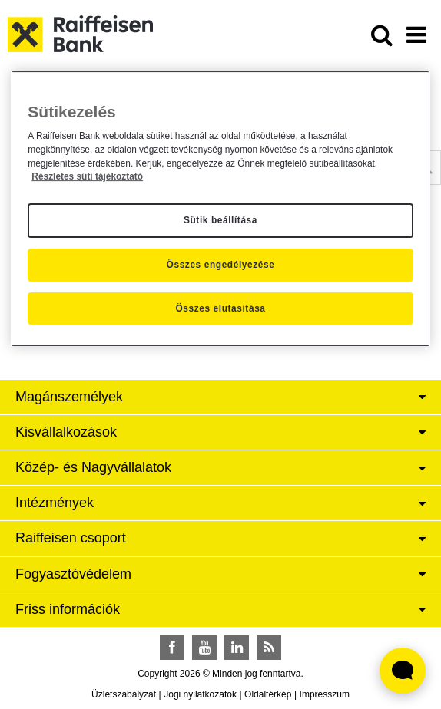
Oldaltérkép (267, 694)
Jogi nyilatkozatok (200, 694)
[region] (220, 209)
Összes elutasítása (220, 308)
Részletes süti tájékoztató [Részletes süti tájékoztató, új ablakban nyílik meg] (87, 177)
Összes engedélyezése (221, 264)
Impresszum (325, 694)
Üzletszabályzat (123, 694)
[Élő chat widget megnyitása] (403, 671)
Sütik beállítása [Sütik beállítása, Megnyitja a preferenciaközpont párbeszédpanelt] (220, 220)
